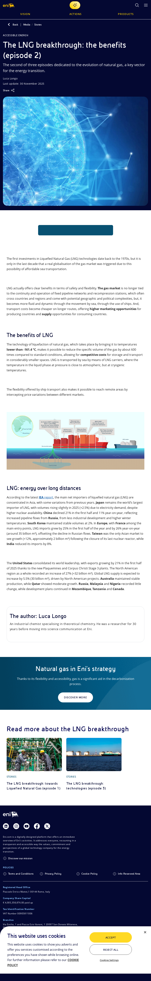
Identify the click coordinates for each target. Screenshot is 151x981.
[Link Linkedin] (6, 826)
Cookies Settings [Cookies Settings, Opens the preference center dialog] (109, 960)
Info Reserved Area (129, 873)
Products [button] (126, 14)
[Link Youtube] (26, 826)
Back (15, 24)
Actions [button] (75, 14)
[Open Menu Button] (146, 5)
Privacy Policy (53, 873)
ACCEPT (111, 937)
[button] (9, 5)
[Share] (9, 90)
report (46, 497)
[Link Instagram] (16, 826)
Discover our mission (20, 858)
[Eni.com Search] (137, 5)
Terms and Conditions (21, 873)
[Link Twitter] (47, 826)
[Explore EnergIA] (75, 5)
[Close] (145, 932)
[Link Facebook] (37, 826)
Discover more (75, 697)
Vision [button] (25, 14)
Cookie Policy (89, 873)
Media (26, 24)
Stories (38, 24)
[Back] (9, 24)
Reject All (110, 949)
